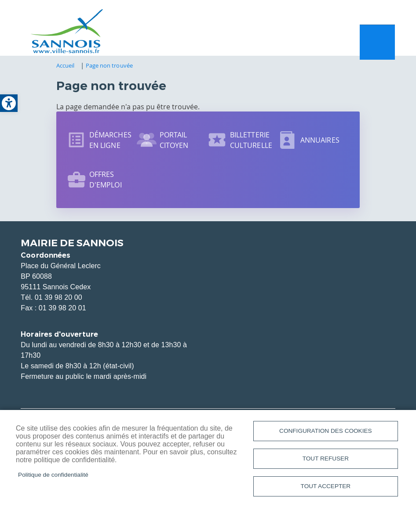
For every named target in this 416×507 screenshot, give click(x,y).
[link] (9, 103)
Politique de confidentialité (53, 473)
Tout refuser (326, 457)
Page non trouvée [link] (109, 69)
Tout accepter (326, 485)
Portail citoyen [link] (174, 143)
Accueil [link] (65, 69)
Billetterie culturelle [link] (251, 143)
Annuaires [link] (319, 143)
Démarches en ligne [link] (110, 143)
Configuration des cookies (325, 428)
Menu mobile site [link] (377, 44)
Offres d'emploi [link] (105, 183)
